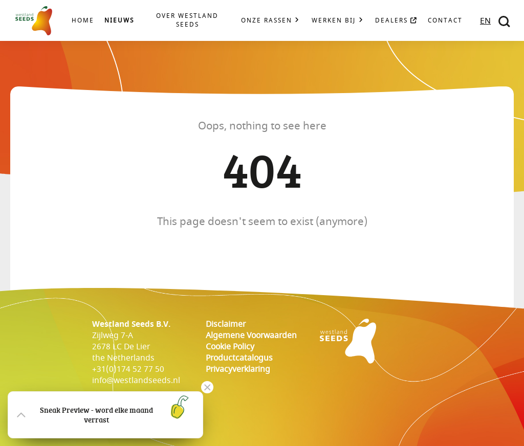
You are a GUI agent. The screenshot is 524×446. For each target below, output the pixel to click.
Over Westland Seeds (187, 20)
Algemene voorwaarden (251, 335)
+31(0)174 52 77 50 (128, 369)
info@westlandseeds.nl (136, 380)
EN (485, 21)
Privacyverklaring (238, 369)
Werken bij (334, 20)
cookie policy (230, 346)
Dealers (396, 20)
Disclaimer (226, 324)
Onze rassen (266, 20)
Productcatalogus (239, 358)
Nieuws (119, 20)
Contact (445, 20)
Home (83, 20)
